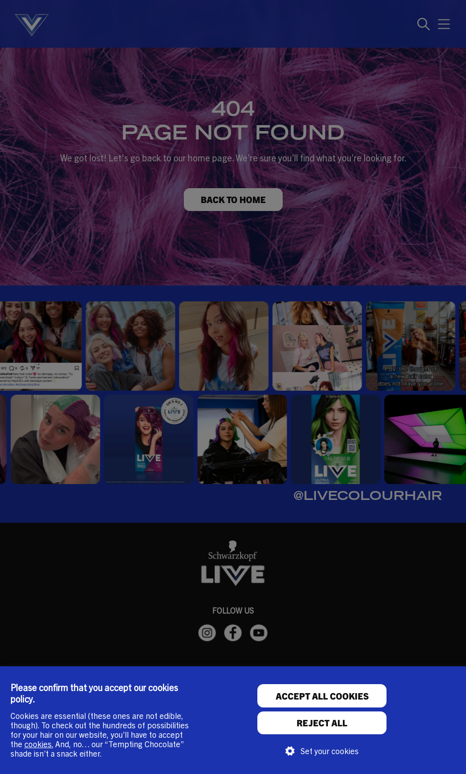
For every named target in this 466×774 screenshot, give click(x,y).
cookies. (38, 744)
